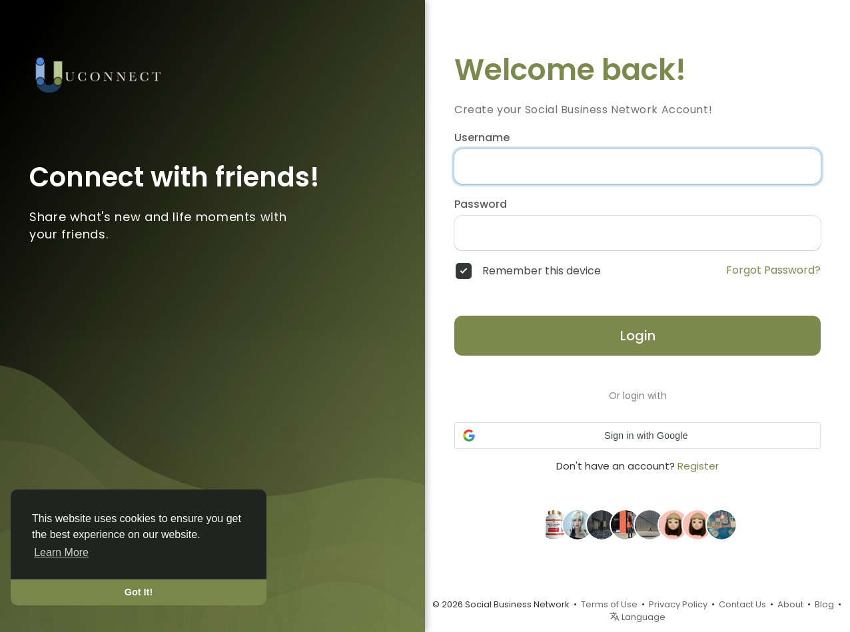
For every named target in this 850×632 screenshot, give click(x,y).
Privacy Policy (678, 604)
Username (482, 138)
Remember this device (541, 271)
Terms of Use (609, 604)
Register (698, 466)
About (790, 604)
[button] (637, 435)
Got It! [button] (139, 592)
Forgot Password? (773, 270)
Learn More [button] (61, 552)
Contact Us (742, 604)
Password (480, 204)
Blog (824, 604)
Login (637, 335)
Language (637, 617)
